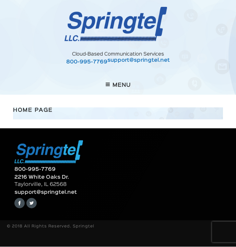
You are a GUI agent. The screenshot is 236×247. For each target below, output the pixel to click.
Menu (118, 84)
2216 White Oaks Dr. (41, 177)
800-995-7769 (86, 62)
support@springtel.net (138, 60)
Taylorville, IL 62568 (40, 184)
